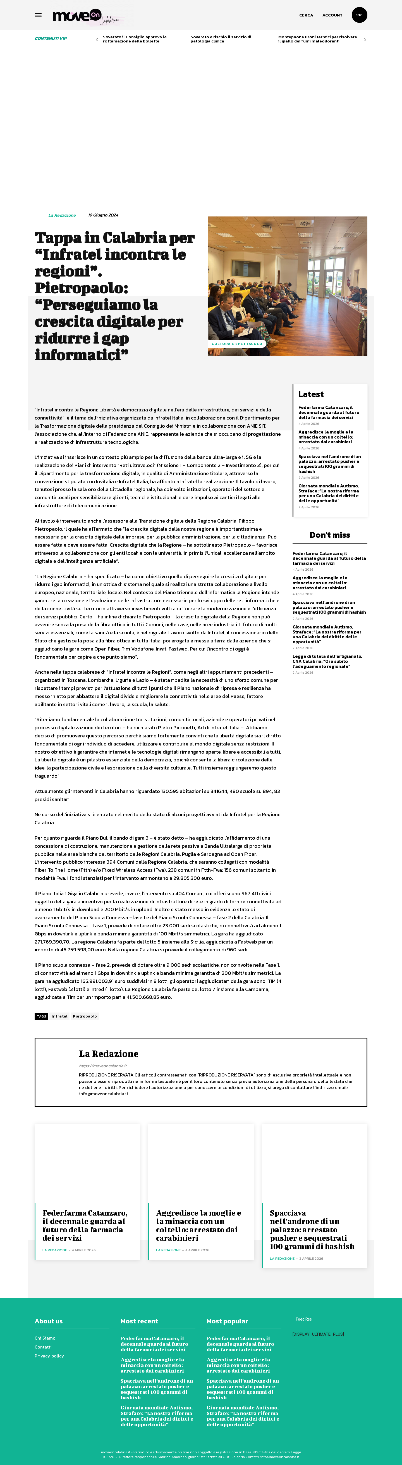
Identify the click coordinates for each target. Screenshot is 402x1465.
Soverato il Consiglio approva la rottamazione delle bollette (135, 39)
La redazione (62, 215)
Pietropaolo (85, 1016)
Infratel (59, 1016)
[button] (306, 15)
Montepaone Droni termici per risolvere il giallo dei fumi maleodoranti (317, 39)
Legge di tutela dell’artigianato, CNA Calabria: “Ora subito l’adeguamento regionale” (327, 661)
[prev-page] (96, 39)
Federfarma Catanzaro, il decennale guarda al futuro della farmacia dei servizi (328, 412)
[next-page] (365, 39)
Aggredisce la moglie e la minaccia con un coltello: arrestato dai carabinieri (325, 436)
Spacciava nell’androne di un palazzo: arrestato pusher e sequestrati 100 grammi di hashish (329, 464)
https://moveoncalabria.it (102, 1066)
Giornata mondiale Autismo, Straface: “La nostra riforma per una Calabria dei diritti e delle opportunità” (328, 493)
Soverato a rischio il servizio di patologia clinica (221, 39)
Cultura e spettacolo (237, 344)
